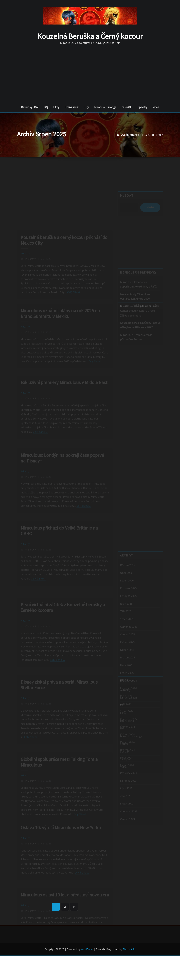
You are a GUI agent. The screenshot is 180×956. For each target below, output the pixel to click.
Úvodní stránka (130, 135)
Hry (87, 107)
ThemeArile (129, 949)
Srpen (159, 135)
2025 (147, 135)
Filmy (56, 107)
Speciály (142, 107)
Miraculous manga (105, 107)
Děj (46, 107)
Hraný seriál (72, 107)
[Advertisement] (91, 73)
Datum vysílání (29, 107)
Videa (156, 107)
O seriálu (127, 107)
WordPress (87, 949)
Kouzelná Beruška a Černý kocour (90, 36)
